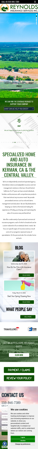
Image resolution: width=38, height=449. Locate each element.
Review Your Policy (19, 378)
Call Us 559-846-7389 (10, 1)
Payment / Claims (19, 370)
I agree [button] (23, 437)
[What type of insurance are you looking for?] (19, 109)
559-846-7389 (11, 402)
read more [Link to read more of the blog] (26, 275)
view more (28, 317)
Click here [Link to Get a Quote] (19, 354)
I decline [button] (22, 440)
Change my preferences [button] (22, 444)
